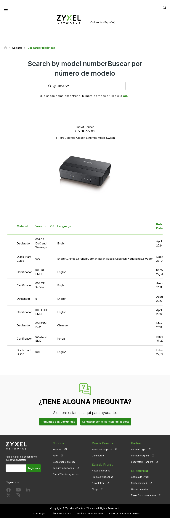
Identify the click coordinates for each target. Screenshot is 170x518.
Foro (55, 455)
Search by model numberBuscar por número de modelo (85, 68)
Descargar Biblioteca (64, 462)
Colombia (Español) (103, 22)
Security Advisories (63, 468)
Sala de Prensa (102, 464)
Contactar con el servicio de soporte (105, 421)
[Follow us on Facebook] (8, 490)
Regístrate (34, 468)
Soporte (57, 449)
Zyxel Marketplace (102, 449)
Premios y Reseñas (102, 477)
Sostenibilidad (139, 483)
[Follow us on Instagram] (18, 496)
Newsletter (98, 483)
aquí (126, 96)
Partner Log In (138, 449)
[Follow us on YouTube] (18, 490)
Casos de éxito (139, 489)
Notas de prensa (101, 470)
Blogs (95, 489)
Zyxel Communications (143, 495)
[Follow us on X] (8, 496)
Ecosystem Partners (142, 462)
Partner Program (140, 455)
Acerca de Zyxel (140, 477)
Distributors (98, 455)
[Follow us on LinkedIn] (28, 490)
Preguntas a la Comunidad (58, 421)
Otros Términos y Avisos (66, 474)
